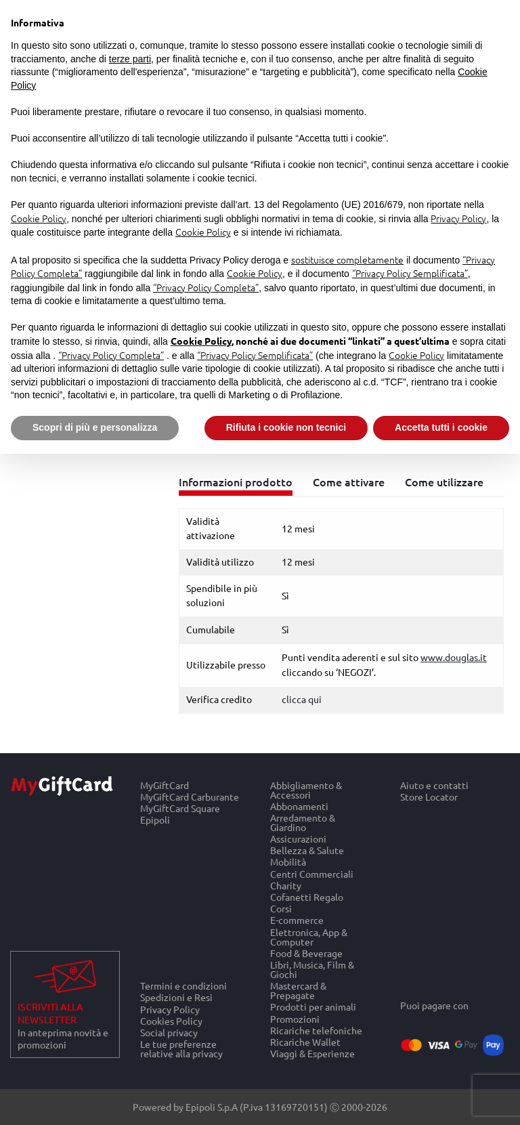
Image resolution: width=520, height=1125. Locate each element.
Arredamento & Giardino (302, 821)
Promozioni (295, 1018)
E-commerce (297, 920)
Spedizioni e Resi (176, 997)
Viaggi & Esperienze (312, 1054)
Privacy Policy (170, 1009)
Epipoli (155, 820)
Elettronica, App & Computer (308, 936)
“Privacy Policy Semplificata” (410, 273)
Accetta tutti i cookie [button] (441, 427)
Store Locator (429, 796)
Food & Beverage (306, 952)
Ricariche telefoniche (316, 1030)
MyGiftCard (164, 785)
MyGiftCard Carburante (189, 796)
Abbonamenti (299, 805)
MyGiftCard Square (180, 807)
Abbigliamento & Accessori (306, 790)
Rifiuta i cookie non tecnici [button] (286, 427)
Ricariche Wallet (305, 1041)
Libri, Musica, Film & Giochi (312, 968)
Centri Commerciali (311, 873)
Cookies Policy (171, 1020)
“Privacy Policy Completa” (206, 287)
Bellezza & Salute (307, 850)
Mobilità (288, 862)
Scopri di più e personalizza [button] (94, 427)
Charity (285, 885)
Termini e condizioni (183, 985)
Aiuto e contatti (434, 785)
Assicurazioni (298, 839)
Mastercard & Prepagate (298, 990)
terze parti (130, 59)
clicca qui (302, 699)
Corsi (281, 908)
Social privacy (169, 1032)
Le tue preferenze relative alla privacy (181, 1049)
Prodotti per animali (313, 1007)
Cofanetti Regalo (306, 896)
